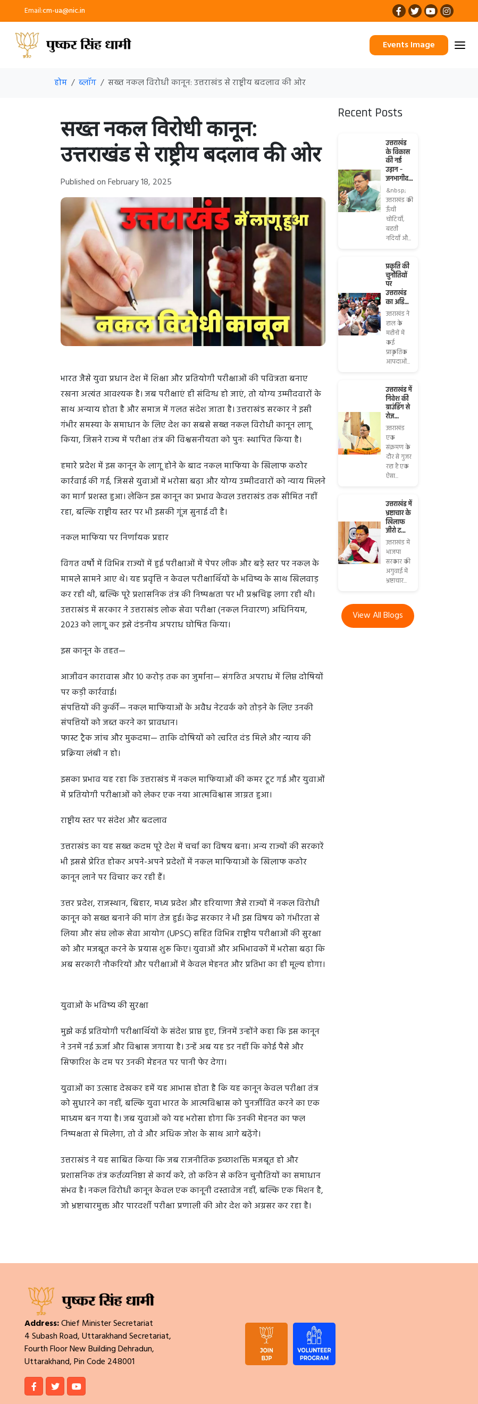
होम (60, 83)
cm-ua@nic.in (64, 10)
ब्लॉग (87, 83)
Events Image (409, 45)
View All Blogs (378, 616)
